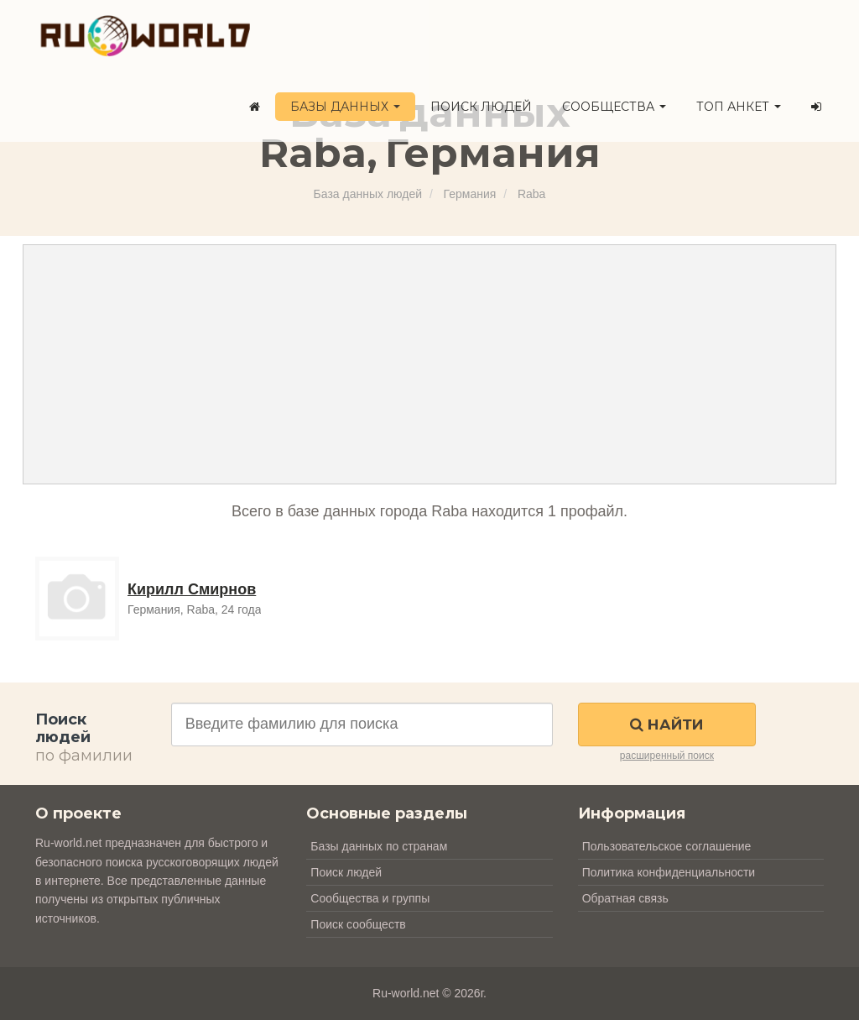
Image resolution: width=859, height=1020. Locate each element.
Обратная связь (625, 898)
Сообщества (614, 106)
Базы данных (345, 106)
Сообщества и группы (370, 898)
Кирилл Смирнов (192, 589)
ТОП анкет (738, 106)
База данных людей (368, 194)
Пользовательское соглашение (667, 846)
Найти (666, 724)
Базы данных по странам (378, 846)
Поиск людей (481, 106)
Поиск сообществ (357, 924)
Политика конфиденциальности (669, 872)
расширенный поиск (667, 755)
